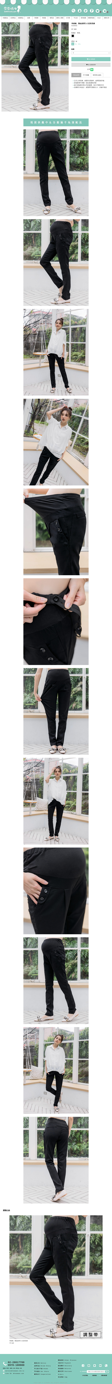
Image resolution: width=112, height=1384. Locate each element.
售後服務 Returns (64, 1368)
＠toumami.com (18, 1373)
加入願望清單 (91, 64)
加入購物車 (91, 59)
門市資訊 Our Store (41, 1371)
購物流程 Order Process (67, 1360)
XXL (79, 44)
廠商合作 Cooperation (42, 1374)
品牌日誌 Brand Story (42, 1366)
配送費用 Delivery (65, 1366)
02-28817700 (16, 1362)
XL (76, 44)
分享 (88, 69)
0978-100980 (16, 1365)
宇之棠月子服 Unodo (41, 1368)
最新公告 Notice (40, 1363)
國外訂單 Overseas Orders (65, 1373)
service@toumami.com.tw (14, 1371)
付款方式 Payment (64, 1363)
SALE (99, 18)
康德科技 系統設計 (74, 1382)
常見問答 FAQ (62, 1377)
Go (107, 1371)
